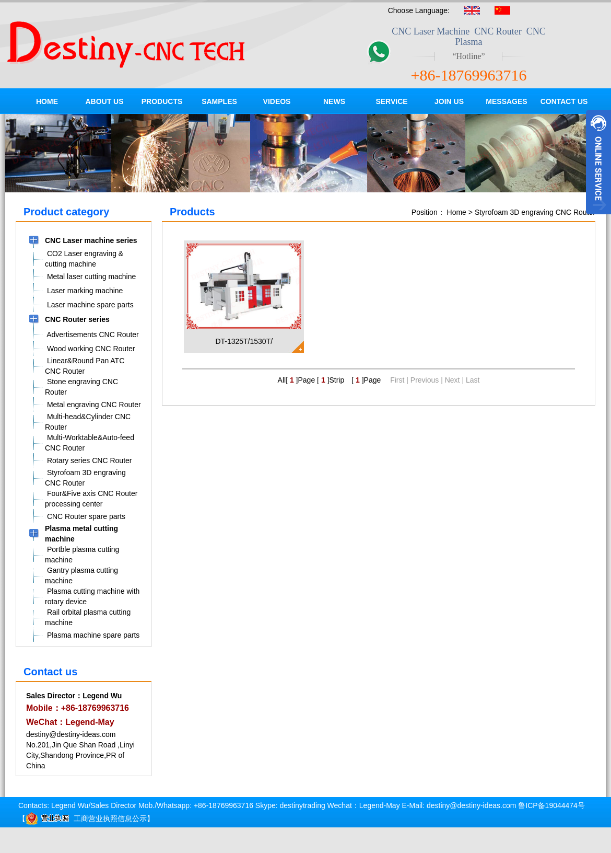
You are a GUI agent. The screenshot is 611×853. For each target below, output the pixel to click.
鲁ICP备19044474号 (551, 805)
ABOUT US (104, 101)
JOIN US (449, 101)
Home (456, 212)
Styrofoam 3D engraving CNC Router (535, 212)
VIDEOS (277, 101)
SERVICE (391, 101)
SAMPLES (219, 101)
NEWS (334, 101)
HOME (47, 101)
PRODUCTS (162, 101)
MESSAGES (506, 101)
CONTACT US (564, 101)
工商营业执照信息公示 (86, 818)
